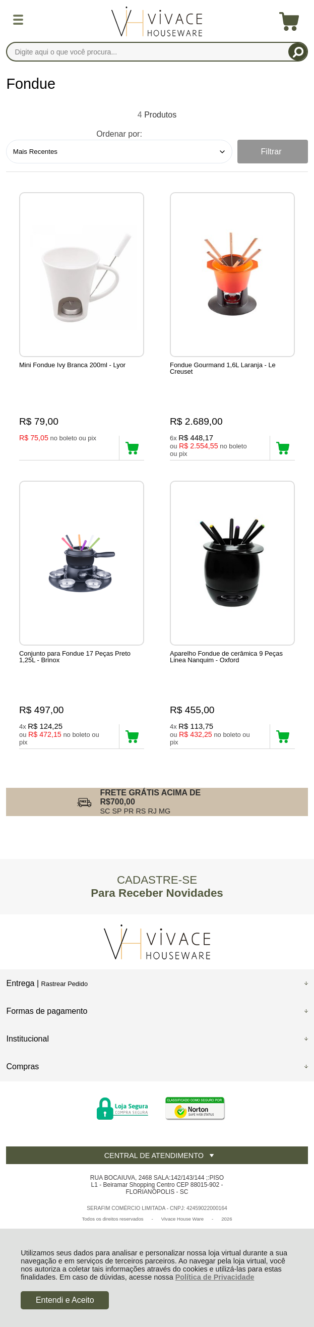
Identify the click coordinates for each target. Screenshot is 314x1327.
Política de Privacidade (215, 1277)
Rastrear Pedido (64, 984)
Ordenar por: (119, 134)
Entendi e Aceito (65, 1300)
